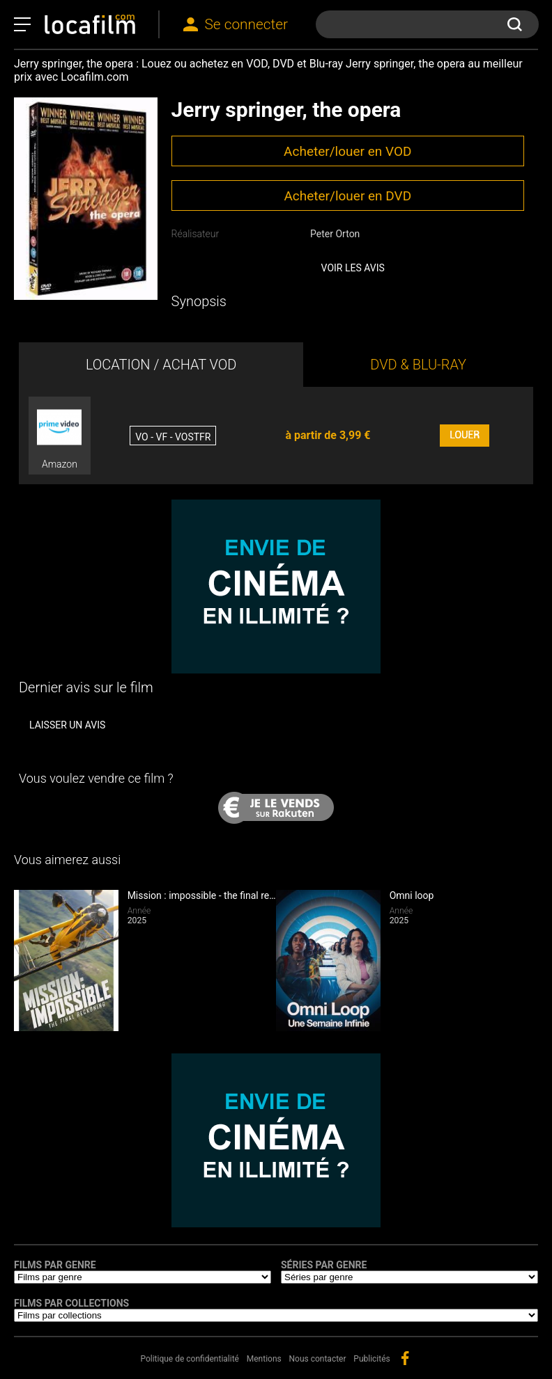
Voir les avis (353, 267)
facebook (405, 1358)
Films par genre (55, 1264)
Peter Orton (335, 233)
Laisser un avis (67, 725)
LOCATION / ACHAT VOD (161, 364)
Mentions (264, 1359)
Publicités (371, 1359)
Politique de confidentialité (189, 1359)
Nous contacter (317, 1359)
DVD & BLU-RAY (418, 364)
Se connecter (246, 24)
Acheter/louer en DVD (347, 196)
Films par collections (71, 1303)
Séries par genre (324, 1264)
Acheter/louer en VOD (347, 151)
